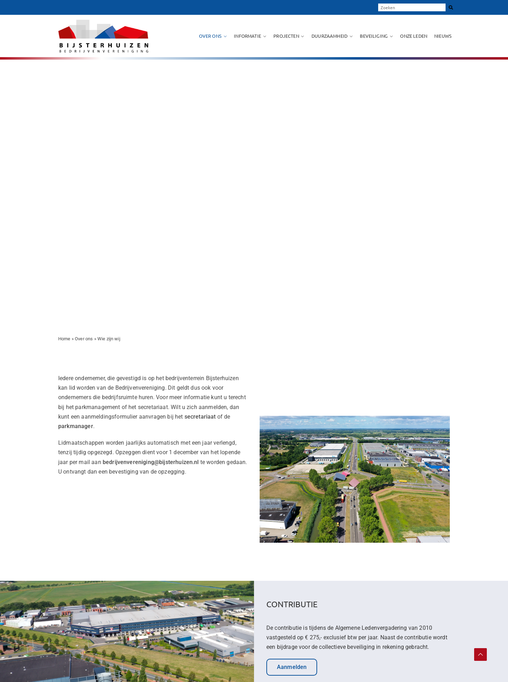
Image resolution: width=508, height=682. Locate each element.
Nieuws (443, 36)
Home (64, 338)
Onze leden (413, 36)
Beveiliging (374, 36)
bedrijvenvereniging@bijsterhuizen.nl (151, 462)
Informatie (247, 36)
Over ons (210, 36)
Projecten (286, 36)
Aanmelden (292, 667)
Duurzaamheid (329, 36)
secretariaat (201, 416)
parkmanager (75, 426)
